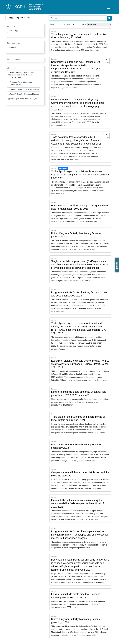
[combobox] (25, 30)
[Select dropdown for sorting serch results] (99, 24)
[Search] (109, 18)
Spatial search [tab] (23, 18)
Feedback (117, 265)
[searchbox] (8, 34)
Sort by (83, 24)
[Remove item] (9, 30)
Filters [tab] (10, 18)
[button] (74, 24)
